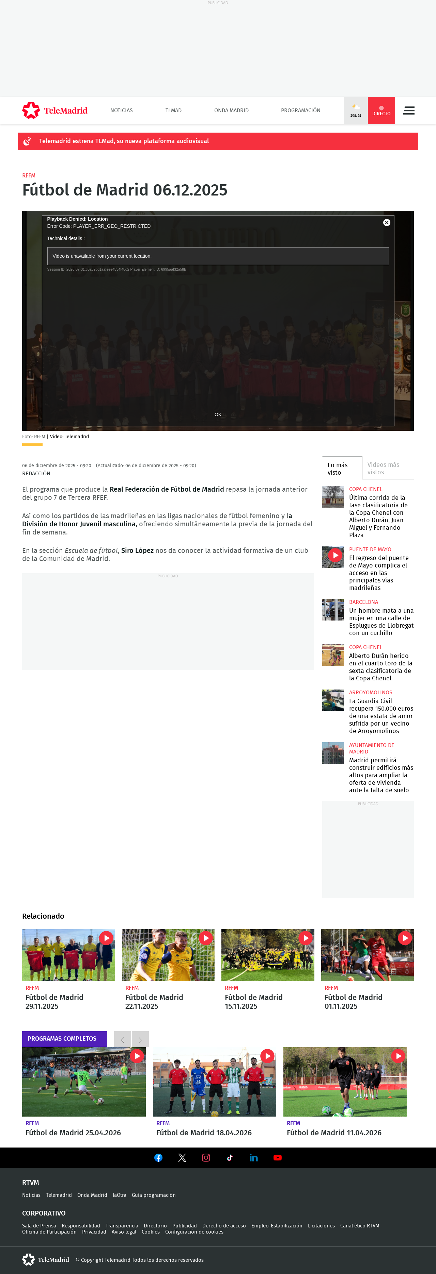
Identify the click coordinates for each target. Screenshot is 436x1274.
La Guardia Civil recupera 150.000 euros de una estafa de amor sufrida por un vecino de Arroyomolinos (333, 700)
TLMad (174, 110)
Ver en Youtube (277, 1158)
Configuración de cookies (194, 1232)
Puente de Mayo (370, 549)
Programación (301, 110)
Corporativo (44, 1213)
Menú (408, 110)
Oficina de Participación (49, 1232)
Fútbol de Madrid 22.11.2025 (168, 955)
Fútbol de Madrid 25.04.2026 (84, 1082)
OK (218, 414)
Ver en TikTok (230, 1159)
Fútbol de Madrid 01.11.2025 (367, 955)
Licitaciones (321, 1225)
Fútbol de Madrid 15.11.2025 (267, 955)
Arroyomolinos (370, 692)
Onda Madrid (231, 110)
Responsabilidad (81, 1225)
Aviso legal (124, 1232)
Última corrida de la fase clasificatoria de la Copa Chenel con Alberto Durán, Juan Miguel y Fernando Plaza (333, 497)
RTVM (30, 1182)
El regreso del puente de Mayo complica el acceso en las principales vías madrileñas (333, 557)
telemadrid (45, 1259)
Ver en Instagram (206, 1158)
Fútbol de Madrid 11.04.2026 (345, 1082)
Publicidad (184, 1225)
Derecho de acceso (224, 1225)
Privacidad (94, 1232)
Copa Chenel (366, 489)
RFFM (28, 176)
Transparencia (122, 1225)
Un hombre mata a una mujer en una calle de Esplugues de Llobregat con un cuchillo (333, 610)
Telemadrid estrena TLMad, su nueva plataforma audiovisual (124, 141)
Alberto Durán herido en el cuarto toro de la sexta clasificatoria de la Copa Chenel (333, 655)
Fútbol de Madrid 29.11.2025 (68, 955)
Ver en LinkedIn (254, 1158)
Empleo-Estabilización (276, 1225)
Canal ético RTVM (359, 1225)
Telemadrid (59, 1195)
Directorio (155, 1225)
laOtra (119, 1195)
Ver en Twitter (182, 1159)
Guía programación (154, 1195)
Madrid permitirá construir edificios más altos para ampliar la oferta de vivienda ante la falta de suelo (333, 753)
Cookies (151, 1232)
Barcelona (363, 602)
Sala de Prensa (39, 1225)
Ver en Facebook (158, 1159)
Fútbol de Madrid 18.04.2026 (215, 1082)
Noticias (121, 110)
